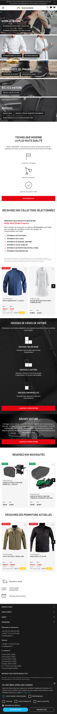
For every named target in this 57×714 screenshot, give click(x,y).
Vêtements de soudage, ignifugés (19, 242)
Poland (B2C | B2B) (8, 654)
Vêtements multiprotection (17, 251)
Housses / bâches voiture (11, 93)
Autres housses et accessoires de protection (18, 118)
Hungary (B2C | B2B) (9, 664)
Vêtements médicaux (31, 56)
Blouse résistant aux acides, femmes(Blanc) (40, 301)
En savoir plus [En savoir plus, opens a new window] (26, 693)
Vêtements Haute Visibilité (17, 245)
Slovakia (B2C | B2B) (9, 661)
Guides (4, 617)
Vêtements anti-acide (15, 239)
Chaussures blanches (29, 74)
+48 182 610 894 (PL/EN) (10, 631)
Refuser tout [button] (42, 710)
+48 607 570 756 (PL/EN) (10, 633)
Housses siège (7, 113)
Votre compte (7, 612)
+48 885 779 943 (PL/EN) (10, 644)
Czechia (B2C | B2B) (9, 659)
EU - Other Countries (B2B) (11, 666)
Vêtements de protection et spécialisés (16, 26)
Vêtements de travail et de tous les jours (17, 30)
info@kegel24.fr (7, 636)
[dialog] (28, 697)
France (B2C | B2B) (8, 657)
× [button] (54, 683)
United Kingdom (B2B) (10, 668)
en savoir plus (28, 198)
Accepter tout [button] (15, 710)
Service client (7, 607)
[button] (54, 2)
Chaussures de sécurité (10, 74)
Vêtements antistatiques (16, 236)
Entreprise (6, 622)
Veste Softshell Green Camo (13, 556)
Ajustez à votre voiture (28, 408)
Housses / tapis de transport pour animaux (29, 113)
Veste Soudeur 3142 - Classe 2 (13, 301)
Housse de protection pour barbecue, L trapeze (12, 483)
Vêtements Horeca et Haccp (12, 56)
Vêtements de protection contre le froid (22, 248)
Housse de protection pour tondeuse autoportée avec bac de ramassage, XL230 (41, 498)
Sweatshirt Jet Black (38, 556)
